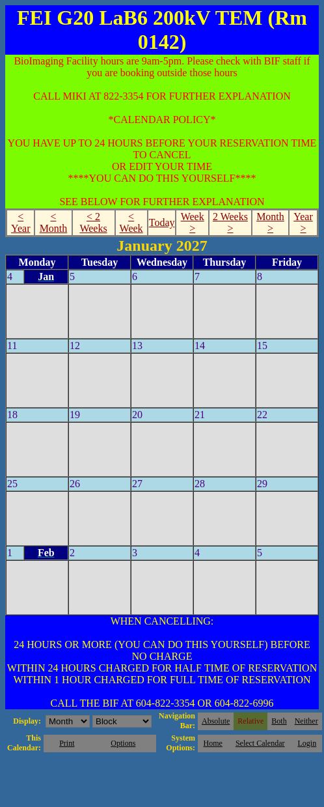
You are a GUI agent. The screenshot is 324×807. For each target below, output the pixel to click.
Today (162, 222)
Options (123, 743)
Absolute (216, 721)
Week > (192, 222)
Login (306, 743)
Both (278, 721)
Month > (270, 222)
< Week (131, 222)
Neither (306, 721)
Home (213, 743)
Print (66, 743)
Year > (302, 222)
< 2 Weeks (93, 222)
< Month (54, 222)
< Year (20, 222)
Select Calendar (260, 743)
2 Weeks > (230, 222)
